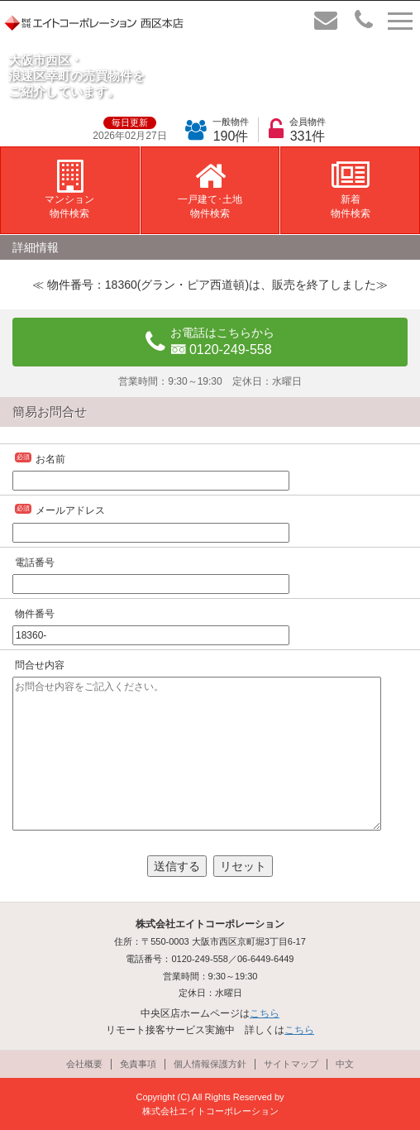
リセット (243, 866)
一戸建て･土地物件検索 (210, 189)
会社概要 (84, 1064)
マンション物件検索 (69, 189)
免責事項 (138, 1064)
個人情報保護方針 (210, 1064)
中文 (345, 1064)
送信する (177, 866)
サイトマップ (291, 1064)
